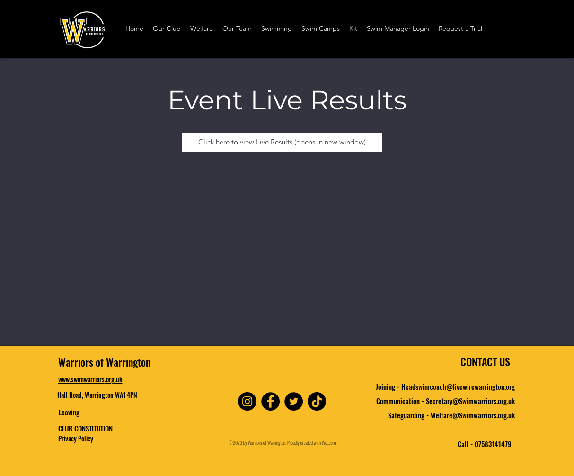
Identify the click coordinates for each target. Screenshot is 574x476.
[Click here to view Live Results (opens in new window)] (282, 142)
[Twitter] (293, 401)
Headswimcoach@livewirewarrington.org (458, 386)
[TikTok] (317, 401)
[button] (166, 28)
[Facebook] (270, 401)
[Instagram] (247, 401)
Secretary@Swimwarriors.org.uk (470, 400)
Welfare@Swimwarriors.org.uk (473, 415)
